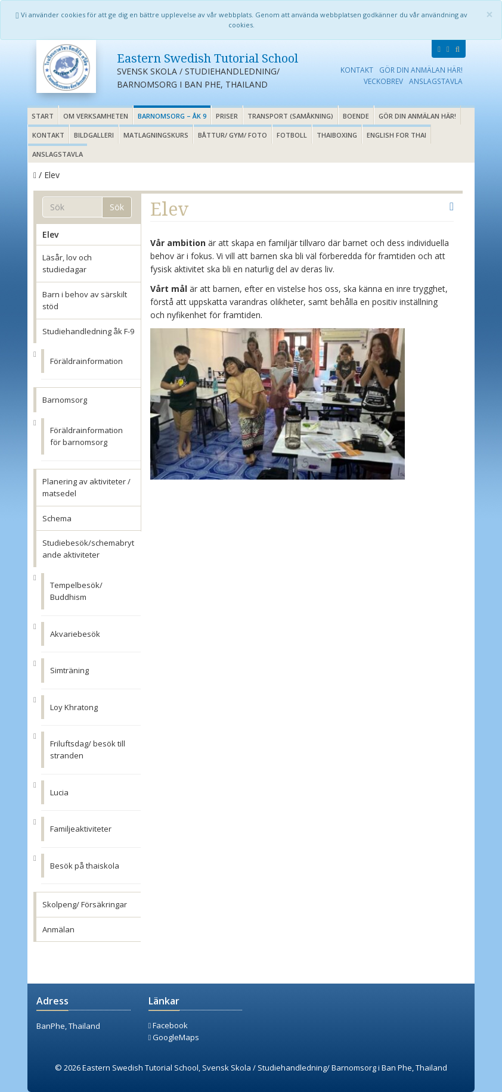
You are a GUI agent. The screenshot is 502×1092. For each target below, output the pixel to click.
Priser (227, 115)
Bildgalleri (94, 134)
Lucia (59, 792)
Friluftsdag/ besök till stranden (87, 749)
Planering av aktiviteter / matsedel (86, 487)
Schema (57, 518)
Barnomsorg (64, 399)
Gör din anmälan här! (421, 69)
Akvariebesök (75, 634)
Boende (356, 115)
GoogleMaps (174, 1037)
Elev (50, 234)
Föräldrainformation (86, 361)
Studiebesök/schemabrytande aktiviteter (88, 548)
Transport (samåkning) (290, 115)
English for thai (396, 134)
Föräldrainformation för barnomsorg (86, 436)
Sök (117, 207)
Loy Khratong (74, 707)
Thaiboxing (337, 134)
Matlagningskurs (155, 134)
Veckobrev (383, 81)
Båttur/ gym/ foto (232, 134)
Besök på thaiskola (84, 865)
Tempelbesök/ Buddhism (76, 591)
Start (43, 115)
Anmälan (58, 929)
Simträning (69, 670)
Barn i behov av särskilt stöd (84, 300)
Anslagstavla (436, 81)
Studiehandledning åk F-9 (88, 331)
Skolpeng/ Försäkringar (84, 904)
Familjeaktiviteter (80, 828)
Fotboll (292, 134)
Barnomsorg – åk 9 (172, 115)
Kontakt (356, 69)
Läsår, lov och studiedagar (67, 263)
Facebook (168, 1025)
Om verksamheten (95, 115)
